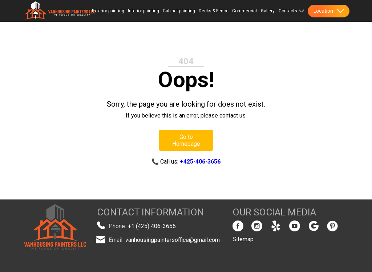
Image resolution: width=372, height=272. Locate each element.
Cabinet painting (179, 10)
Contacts (291, 10)
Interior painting (143, 10)
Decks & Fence (214, 10)
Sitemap (243, 239)
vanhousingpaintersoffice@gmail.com (172, 239)
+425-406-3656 (200, 161)
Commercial (244, 10)
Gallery (268, 10)
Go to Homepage (186, 140)
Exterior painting (108, 10)
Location (329, 11)
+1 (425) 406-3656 (152, 226)
